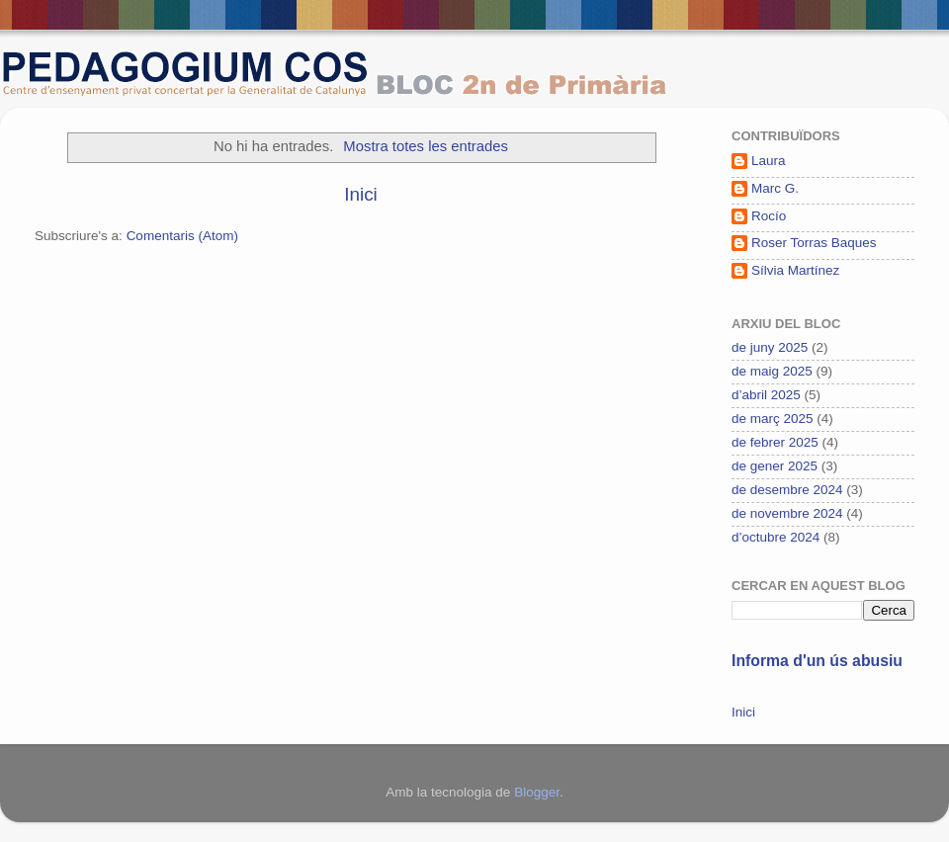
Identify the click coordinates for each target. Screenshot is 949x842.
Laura (768, 160)
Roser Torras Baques (814, 242)
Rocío (768, 216)
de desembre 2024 (787, 489)
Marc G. (775, 188)
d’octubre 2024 (776, 537)
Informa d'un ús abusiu (817, 660)
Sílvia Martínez (795, 270)
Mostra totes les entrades (425, 146)
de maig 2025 (772, 371)
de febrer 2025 (775, 442)
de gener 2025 (775, 466)
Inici (361, 194)
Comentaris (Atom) (182, 235)
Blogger (537, 792)
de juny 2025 (770, 347)
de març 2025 (773, 418)
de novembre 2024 (787, 513)
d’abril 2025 (766, 394)
